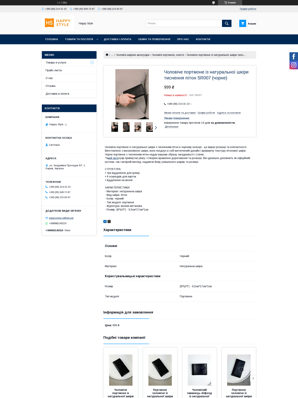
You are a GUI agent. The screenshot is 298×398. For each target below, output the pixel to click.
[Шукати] (226, 23)
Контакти (203, 39)
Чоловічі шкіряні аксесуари (132, 54)
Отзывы (50, 85)
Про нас (183, 39)
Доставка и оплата (57, 93)
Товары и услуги (56, 62)
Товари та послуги (79, 39)
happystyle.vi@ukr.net (61, 218)
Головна (51, 39)
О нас (49, 78)
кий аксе (113, 158)
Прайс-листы (54, 70)
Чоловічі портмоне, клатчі (168, 54)
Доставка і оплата (117, 39)
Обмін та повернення (154, 39)
